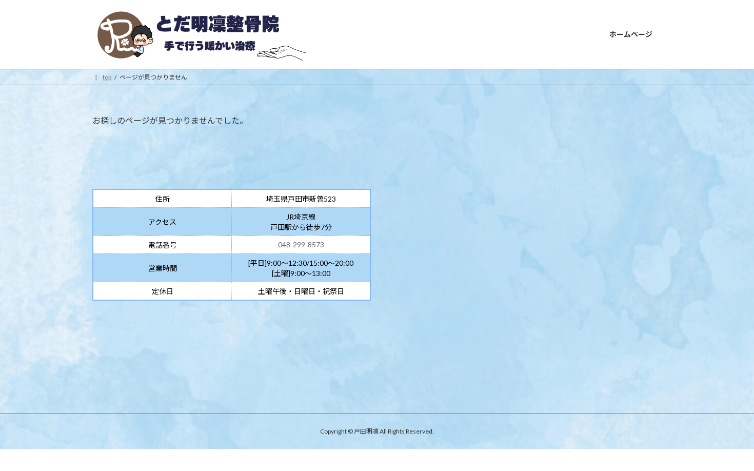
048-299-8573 (301, 244)
